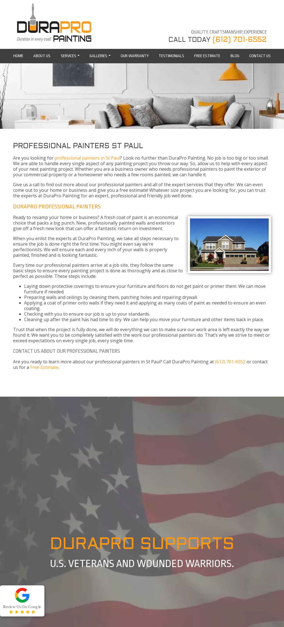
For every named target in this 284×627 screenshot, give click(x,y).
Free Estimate (44, 367)
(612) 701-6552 (239, 40)
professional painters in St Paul (87, 158)
